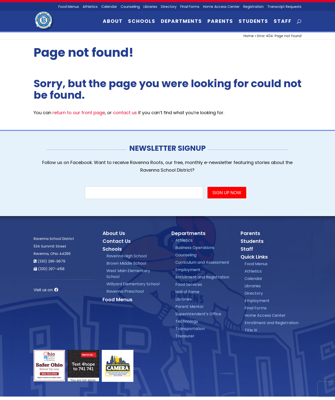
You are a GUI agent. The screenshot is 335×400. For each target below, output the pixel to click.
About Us (114, 233)
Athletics (90, 7)
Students (253, 22)
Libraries (150, 7)
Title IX (251, 330)
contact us (125, 113)
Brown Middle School (126, 263)
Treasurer (184, 336)
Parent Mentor (189, 306)
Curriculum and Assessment (202, 262)
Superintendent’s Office (198, 314)
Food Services (188, 284)
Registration (253, 7)
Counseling (130, 7)
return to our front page (78, 113)
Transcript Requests (284, 7)
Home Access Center (221, 7)
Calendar (109, 7)
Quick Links (254, 256)
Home (249, 35)
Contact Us (117, 241)
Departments (181, 22)
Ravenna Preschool (125, 291)
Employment (187, 270)
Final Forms (189, 7)
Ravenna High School (126, 256)
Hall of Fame (187, 292)
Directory (169, 7)
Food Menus (117, 299)
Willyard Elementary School (132, 284)
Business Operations (194, 247)
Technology (186, 321)
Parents (220, 22)
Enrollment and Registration (202, 277)
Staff (283, 22)
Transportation (190, 328)
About (113, 22)
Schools (141, 22)
